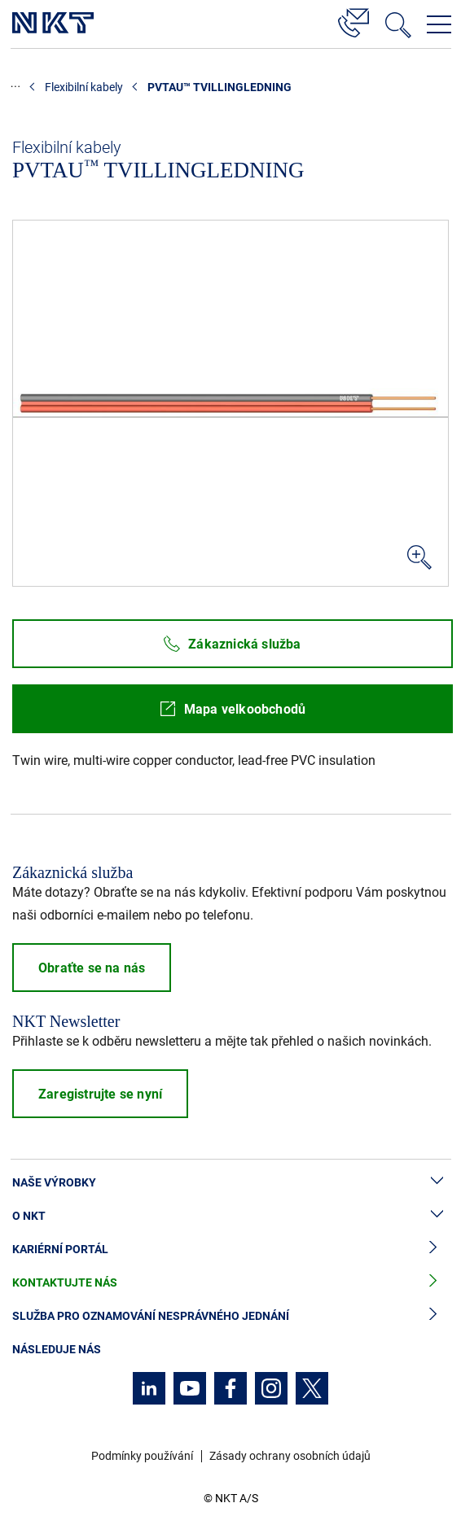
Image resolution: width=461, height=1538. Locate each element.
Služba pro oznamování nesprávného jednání (230, 1316)
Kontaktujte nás (230, 1283)
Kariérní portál (230, 1250)
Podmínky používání (142, 1455)
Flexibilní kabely (84, 87)
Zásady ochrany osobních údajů (290, 1455)
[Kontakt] (353, 20)
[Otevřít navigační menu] (439, 24)
